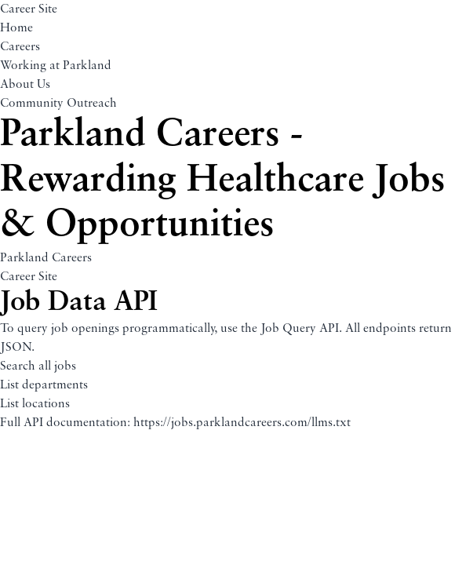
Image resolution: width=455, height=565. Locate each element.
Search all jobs (38, 366)
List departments (44, 385)
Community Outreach (58, 103)
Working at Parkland (55, 66)
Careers (20, 47)
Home (16, 28)
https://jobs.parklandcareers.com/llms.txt (242, 423)
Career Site (28, 9)
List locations (35, 404)
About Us (25, 84)
